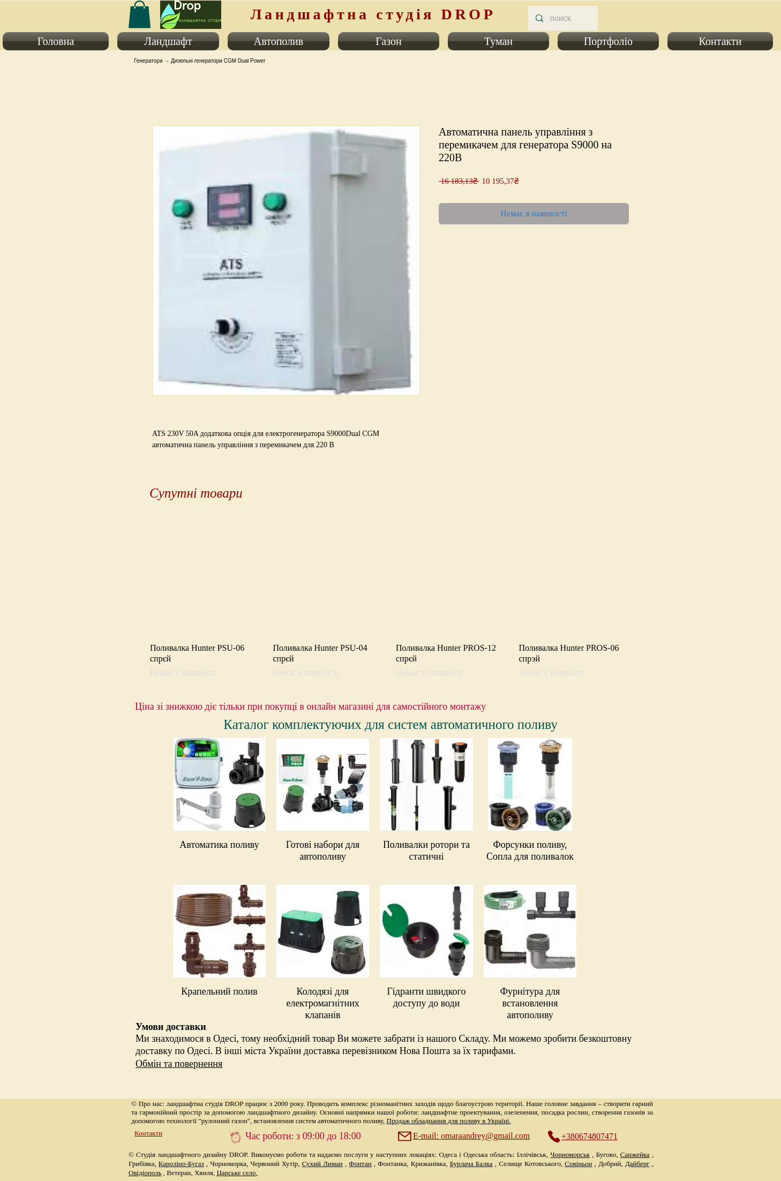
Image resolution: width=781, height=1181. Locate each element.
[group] (390, 600)
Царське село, (236, 1173)
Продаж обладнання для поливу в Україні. (449, 1121)
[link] (139, 14)
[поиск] (562, 18)
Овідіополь (145, 1173)
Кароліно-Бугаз (181, 1164)
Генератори (148, 61)
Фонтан (360, 1164)
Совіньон (578, 1164)
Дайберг (637, 1164)
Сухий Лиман (322, 1164)
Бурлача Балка (471, 1164)
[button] (58, 41)
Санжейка (635, 1154)
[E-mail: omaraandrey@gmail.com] (465, 1136)
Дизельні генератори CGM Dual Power (218, 61)
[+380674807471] (588, 1137)
